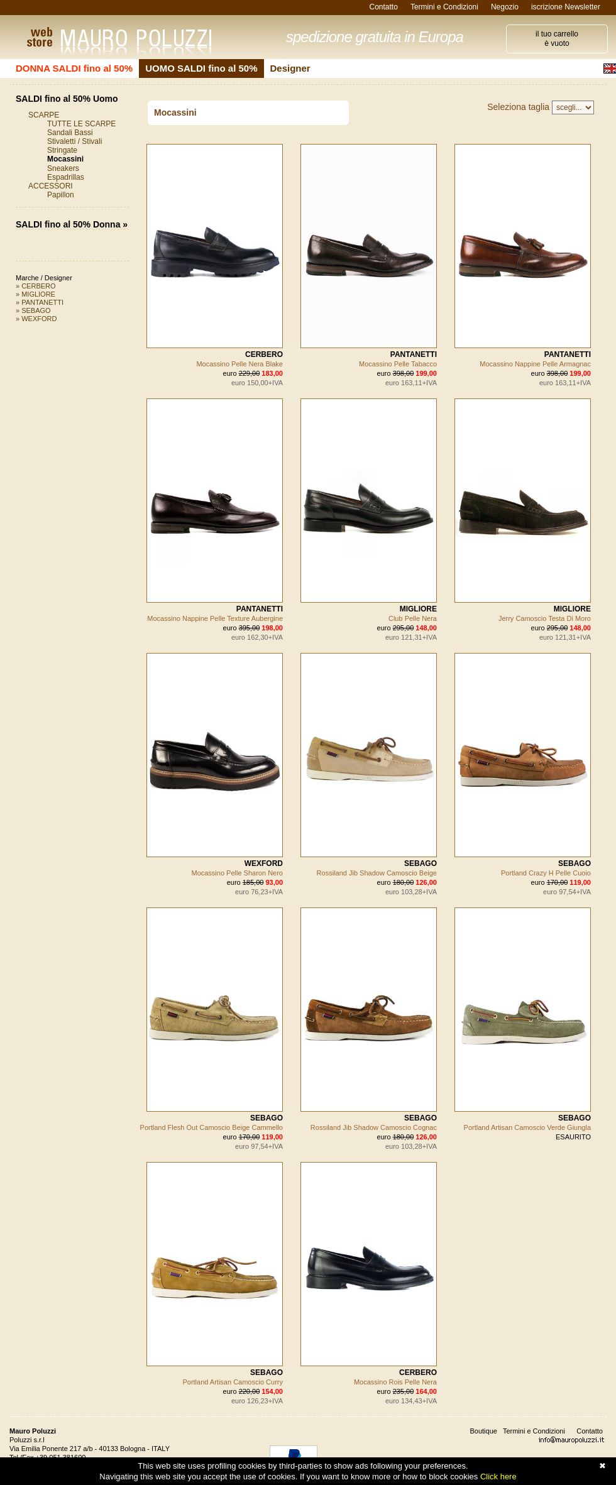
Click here (498, 1476)
